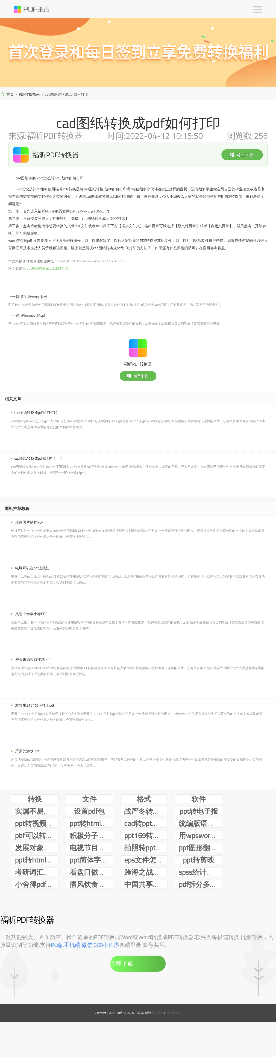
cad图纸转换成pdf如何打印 (47, 268)
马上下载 (241, 154)
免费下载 (137, 376)
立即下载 (121, 1000)
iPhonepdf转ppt (33, 315)
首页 (10, 94)
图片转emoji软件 (34, 296)
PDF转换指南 (29, 94)
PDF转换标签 (173, 1049)
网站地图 (157, 1049)
